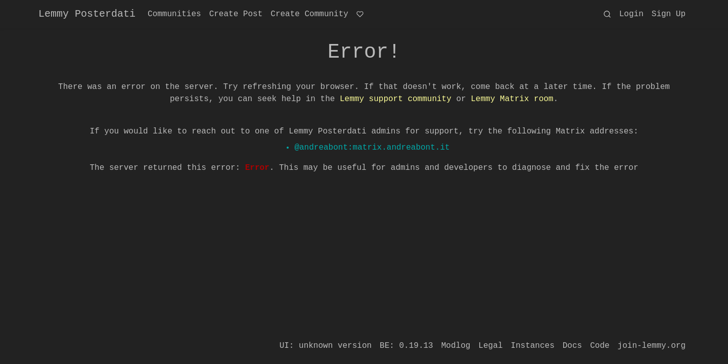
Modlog (456, 345)
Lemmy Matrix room (512, 99)
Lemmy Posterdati (86, 14)
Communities (174, 14)
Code (599, 345)
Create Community (309, 14)
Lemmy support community (395, 99)
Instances (532, 345)
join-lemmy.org (652, 345)
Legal (490, 345)
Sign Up (669, 14)
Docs (572, 345)
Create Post (236, 14)
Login (631, 14)
